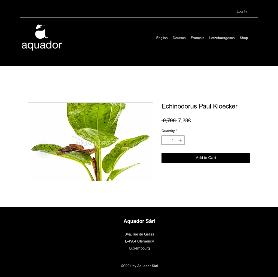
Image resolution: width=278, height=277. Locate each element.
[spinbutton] (173, 140)
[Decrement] (165, 140)
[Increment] (181, 140)
